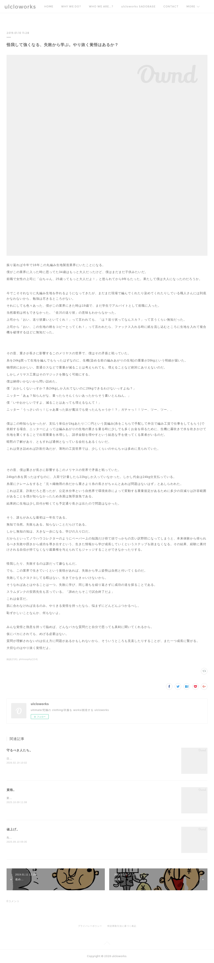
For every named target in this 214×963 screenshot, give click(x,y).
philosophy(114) (28, 659)
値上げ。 (13, 829)
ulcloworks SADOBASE (138, 6)
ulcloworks (20, 6)
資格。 (11, 790)
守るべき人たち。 (20, 750)
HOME (48, 6)
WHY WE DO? (71, 6)
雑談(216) (12, 659)
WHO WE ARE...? (101, 6)
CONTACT (171, 6)
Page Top (107, 944)
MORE (190, 6)
